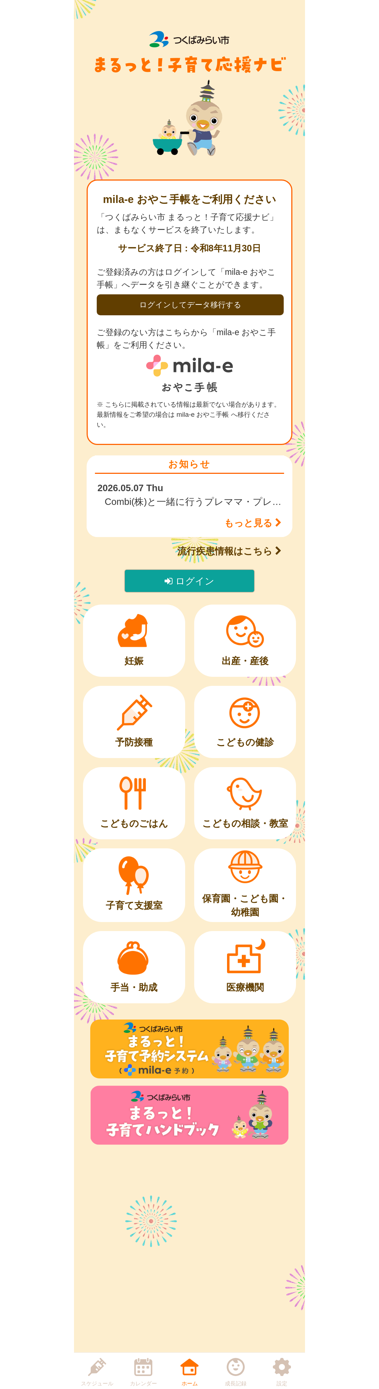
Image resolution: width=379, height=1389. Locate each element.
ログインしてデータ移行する (190, 304)
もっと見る (253, 523)
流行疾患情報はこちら (229, 551)
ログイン (189, 581)
